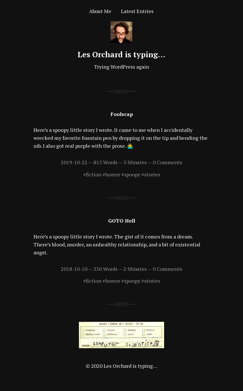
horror (112, 174)
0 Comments (167, 162)
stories (152, 174)
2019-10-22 (74, 162)
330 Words (105, 268)
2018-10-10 (74, 268)
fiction (93, 174)
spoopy (132, 174)
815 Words (105, 162)
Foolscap (121, 114)
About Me (100, 11)
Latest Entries (137, 11)
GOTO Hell (121, 220)
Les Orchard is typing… (121, 54)
